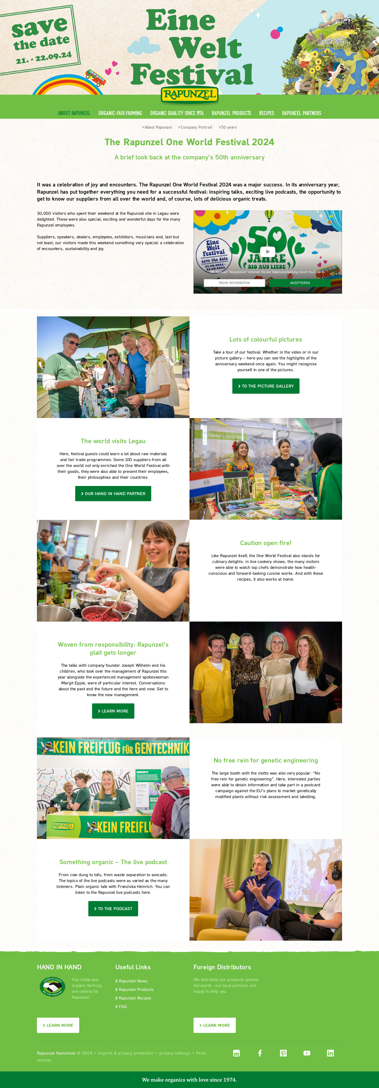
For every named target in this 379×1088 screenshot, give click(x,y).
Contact (297, 4)
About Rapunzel (74, 113)
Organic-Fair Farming (120, 113)
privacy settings (175, 1052)
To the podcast (113, 908)
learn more (113, 710)
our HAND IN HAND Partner (113, 493)
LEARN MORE (58, 1025)
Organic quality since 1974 (177, 113)
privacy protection (136, 1052)
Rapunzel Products (231, 113)
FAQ (121, 1006)
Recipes (266, 113)
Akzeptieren (300, 283)
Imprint (105, 1052)
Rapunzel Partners (301, 113)
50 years (228, 127)
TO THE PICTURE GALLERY (266, 385)
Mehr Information (234, 283)
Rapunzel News (131, 980)
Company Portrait (195, 127)
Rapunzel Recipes (133, 997)
